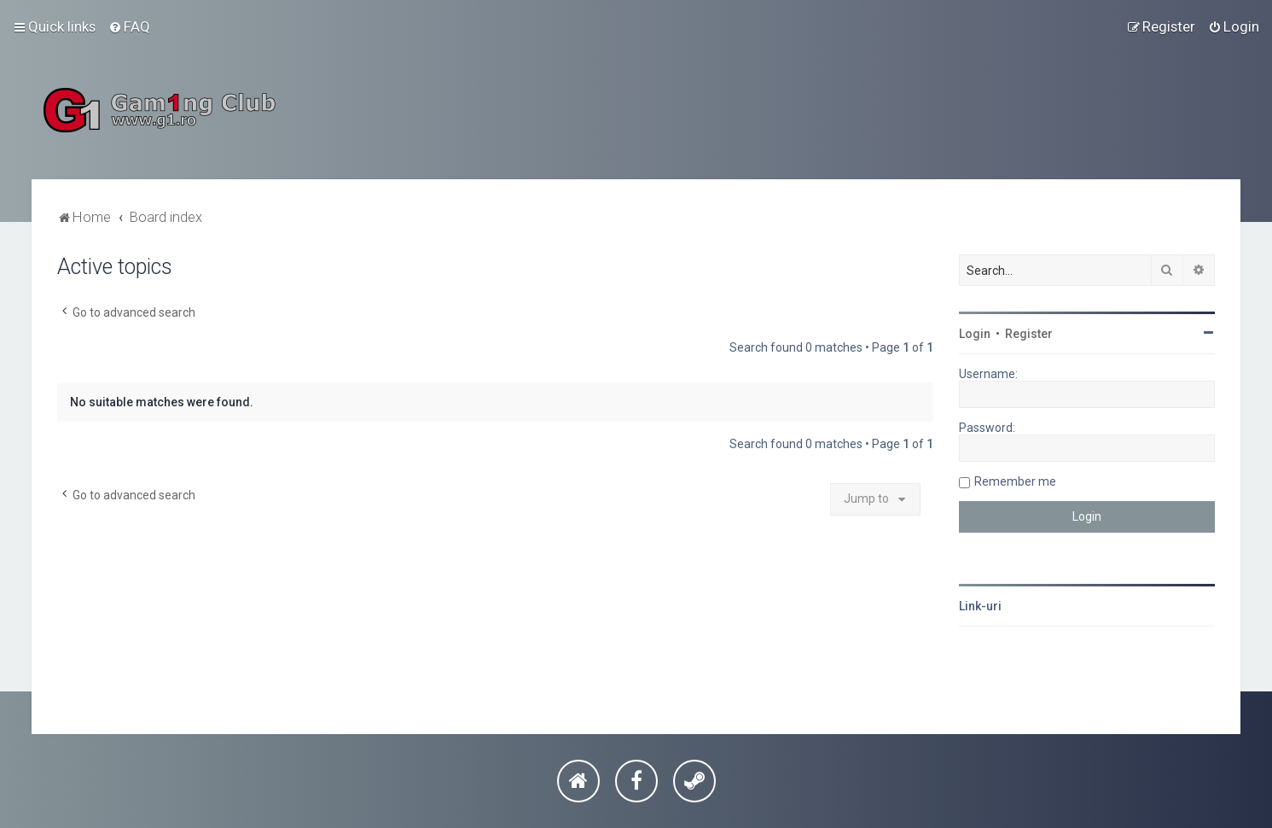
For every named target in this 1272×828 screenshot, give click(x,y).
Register (1029, 334)
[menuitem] (129, 26)
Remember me (1015, 481)
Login (974, 334)
